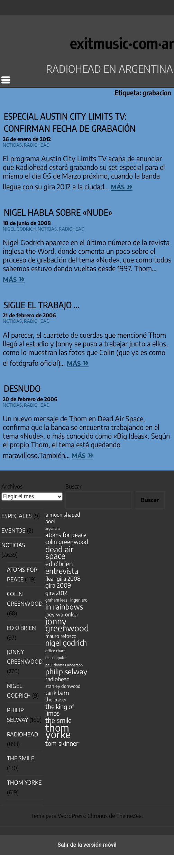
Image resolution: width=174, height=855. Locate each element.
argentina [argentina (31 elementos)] (52, 528)
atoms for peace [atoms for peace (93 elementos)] (65, 535)
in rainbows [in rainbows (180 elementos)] (64, 606)
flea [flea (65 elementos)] (49, 579)
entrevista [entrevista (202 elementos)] (61, 571)
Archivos (11, 486)
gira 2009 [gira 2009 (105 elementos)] (58, 585)
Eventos (13, 530)
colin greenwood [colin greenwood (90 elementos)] (66, 541)
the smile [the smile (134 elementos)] (58, 720)
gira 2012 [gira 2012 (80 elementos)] (56, 592)
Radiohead (36, 144)
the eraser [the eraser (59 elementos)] (55, 699)
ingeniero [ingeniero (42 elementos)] (79, 600)
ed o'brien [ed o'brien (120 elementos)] (59, 563)
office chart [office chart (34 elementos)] (55, 650)
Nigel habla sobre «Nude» (58, 212)
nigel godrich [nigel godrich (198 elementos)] (66, 642)
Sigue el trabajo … (41, 304)
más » (121, 185)
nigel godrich (19, 228)
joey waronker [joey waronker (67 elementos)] (61, 614)
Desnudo (22, 388)
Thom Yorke (24, 782)
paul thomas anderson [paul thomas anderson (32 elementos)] (64, 665)
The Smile (20, 758)
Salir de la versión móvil (87, 844)
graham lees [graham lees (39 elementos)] (56, 600)
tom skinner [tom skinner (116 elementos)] (62, 743)
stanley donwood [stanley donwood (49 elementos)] (63, 686)
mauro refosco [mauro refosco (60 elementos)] (60, 636)
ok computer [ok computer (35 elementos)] (56, 657)
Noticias (12, 144)
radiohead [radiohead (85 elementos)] (57, 679)
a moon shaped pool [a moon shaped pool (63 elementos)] (62, 517)
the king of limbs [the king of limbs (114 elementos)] (59, 709)
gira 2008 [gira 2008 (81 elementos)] (69, 578)
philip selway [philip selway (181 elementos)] (66, 671)
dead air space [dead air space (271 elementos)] (59, 552)
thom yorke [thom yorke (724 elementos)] (58, 730)
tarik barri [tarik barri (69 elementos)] (57, 692)
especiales (16, 515)
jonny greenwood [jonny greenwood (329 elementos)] (67, 624)
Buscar (73, 486)
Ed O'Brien (21, 627)
